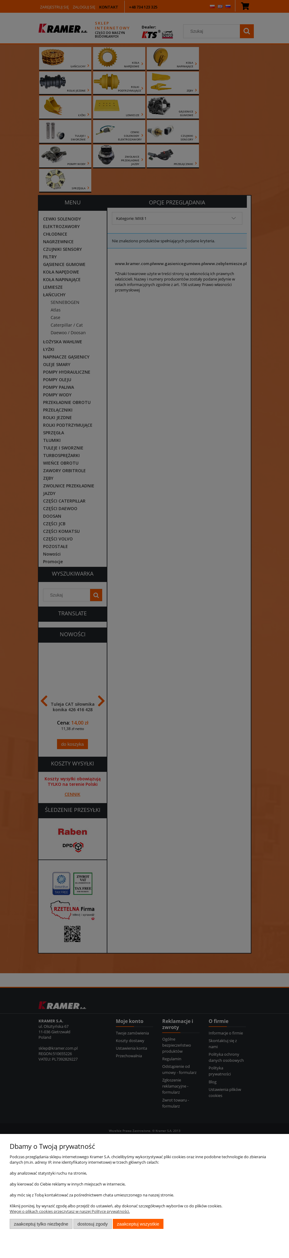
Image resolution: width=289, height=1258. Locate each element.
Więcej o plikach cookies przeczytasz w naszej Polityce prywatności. (70, 1211)
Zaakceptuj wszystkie (138, 1223)
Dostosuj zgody (92, 1223)
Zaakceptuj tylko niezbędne (41, 1223)
